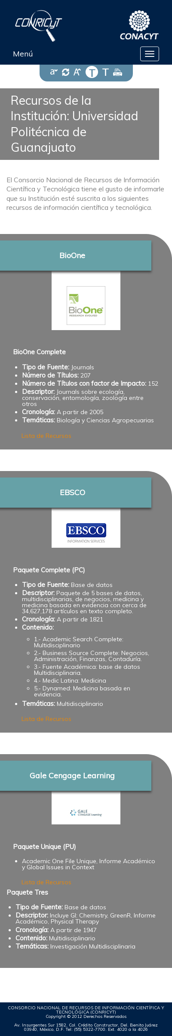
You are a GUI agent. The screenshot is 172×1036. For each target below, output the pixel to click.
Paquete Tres (27, 892)
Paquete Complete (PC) (49, 570)
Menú (23, 54)
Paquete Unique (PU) (44, 847)
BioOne (72, 255)
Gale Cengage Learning (72, 775)
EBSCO (72, 492)
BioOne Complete (39, 352)
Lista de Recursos (46, 436)
